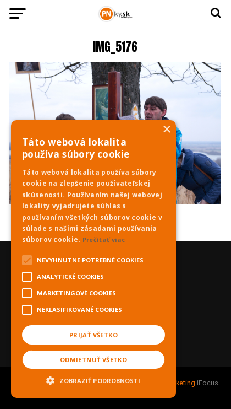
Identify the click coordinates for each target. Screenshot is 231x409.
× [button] (166, 130)
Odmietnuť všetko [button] (93, 360)
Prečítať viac (103, 239)
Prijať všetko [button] (93, 335)
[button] (93, 379)
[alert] (93, 259)
